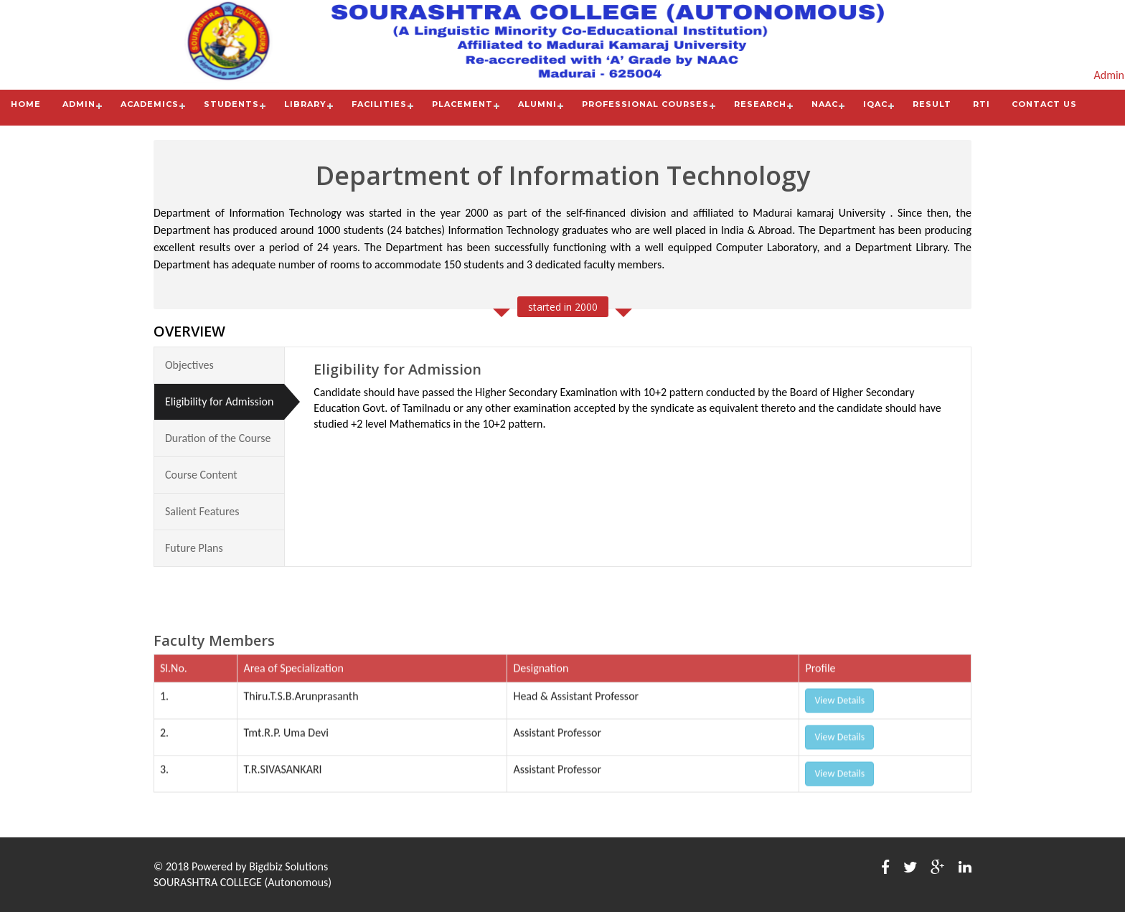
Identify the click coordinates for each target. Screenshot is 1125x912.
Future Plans (194, 547)
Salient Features (202, 510)
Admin (1108, 75)
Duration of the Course (218, 437)
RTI (981, 104)
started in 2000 (563, 306)
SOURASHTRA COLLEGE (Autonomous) (242, 882)
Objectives (189, 364)
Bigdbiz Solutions (288, 866)
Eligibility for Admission (219, 401)
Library (305, 104)
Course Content (201, 474)
